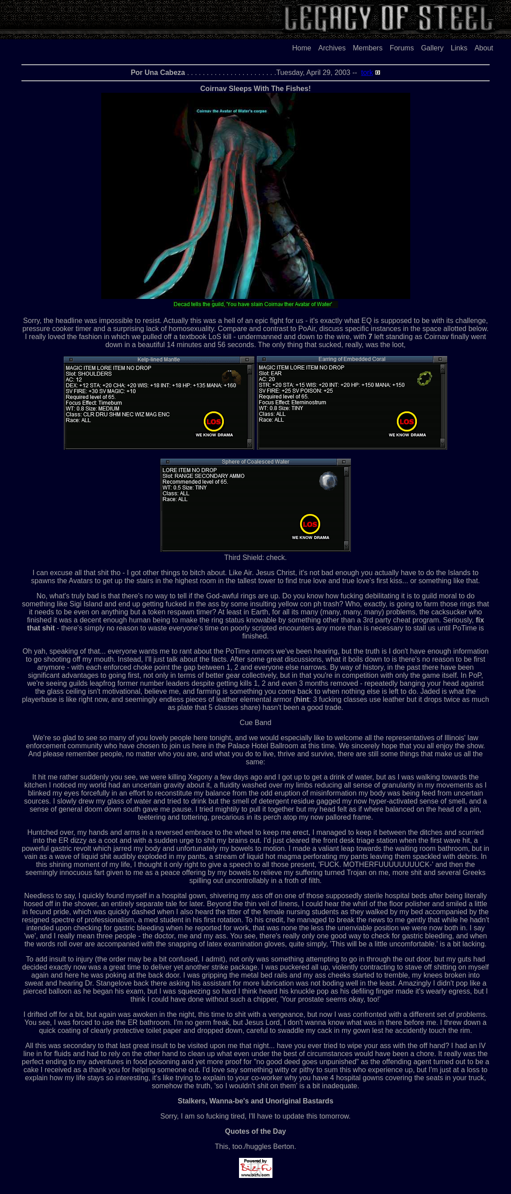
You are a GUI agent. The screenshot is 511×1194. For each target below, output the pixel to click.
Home (301, 48)
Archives (332, 48)
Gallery (432, 48)
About (483, 48)
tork (367, 72)
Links (459, 48)
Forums (402, 48)
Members (368, 48)
